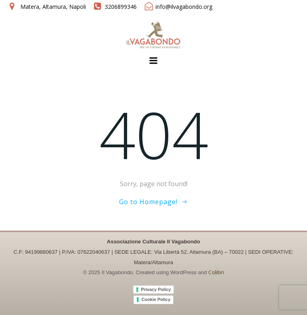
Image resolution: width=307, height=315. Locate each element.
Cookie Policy (156, 299)
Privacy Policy (156, 289)
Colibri (216, 272)
